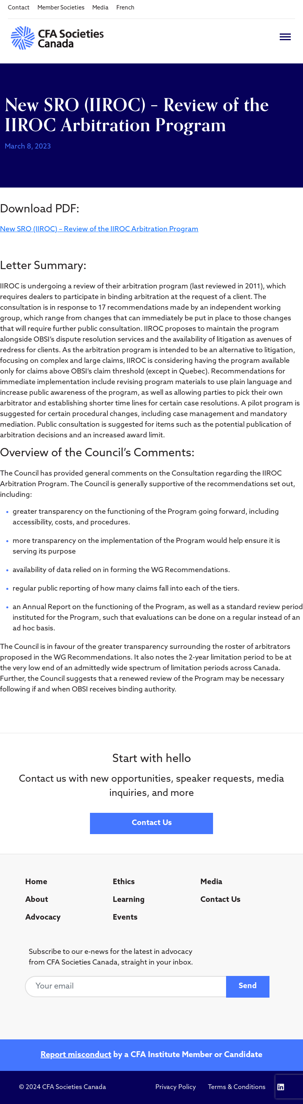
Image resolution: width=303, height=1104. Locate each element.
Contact (19, 8)
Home (36, 882)
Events (125, 918)
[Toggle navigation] (285, 37)
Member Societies (60, 8)
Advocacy (43, 918)
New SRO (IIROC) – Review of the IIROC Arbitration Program (99, 229)
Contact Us (152, 823)
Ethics (124, 882)
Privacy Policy (175, 1087)
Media (100, 8)
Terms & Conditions (237, 1087)
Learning (129, 900)
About (36, 900)
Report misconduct (76, 1055)
